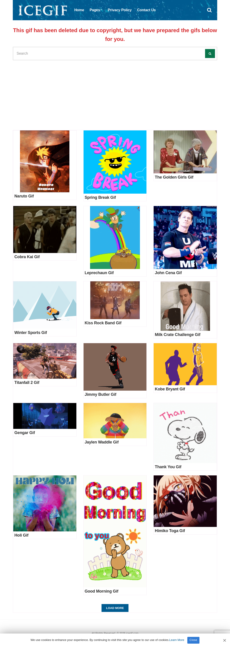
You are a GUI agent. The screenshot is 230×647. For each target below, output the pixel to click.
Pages (95, 10)
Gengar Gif (24, 432)
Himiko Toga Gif (170, 530)
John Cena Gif (168, 273)
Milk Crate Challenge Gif (177, 334)
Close (193, 640)
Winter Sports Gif (30, 332)
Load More (115, 608)
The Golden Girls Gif (174, 177)
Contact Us (146, 10)
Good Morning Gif (101, 591)
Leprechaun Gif (99, 273)
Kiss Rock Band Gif (103, 323)
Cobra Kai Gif (27, 257)
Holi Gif (21, 535)
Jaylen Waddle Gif (102, 442)
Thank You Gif (168, 467)
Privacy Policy (120, 10)
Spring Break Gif (100, 197)
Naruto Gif (24, 196)
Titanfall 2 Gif (26, 382)
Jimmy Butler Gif (100, 394)
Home (79, 10)
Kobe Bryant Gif (170, 389)
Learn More (176, 640)
